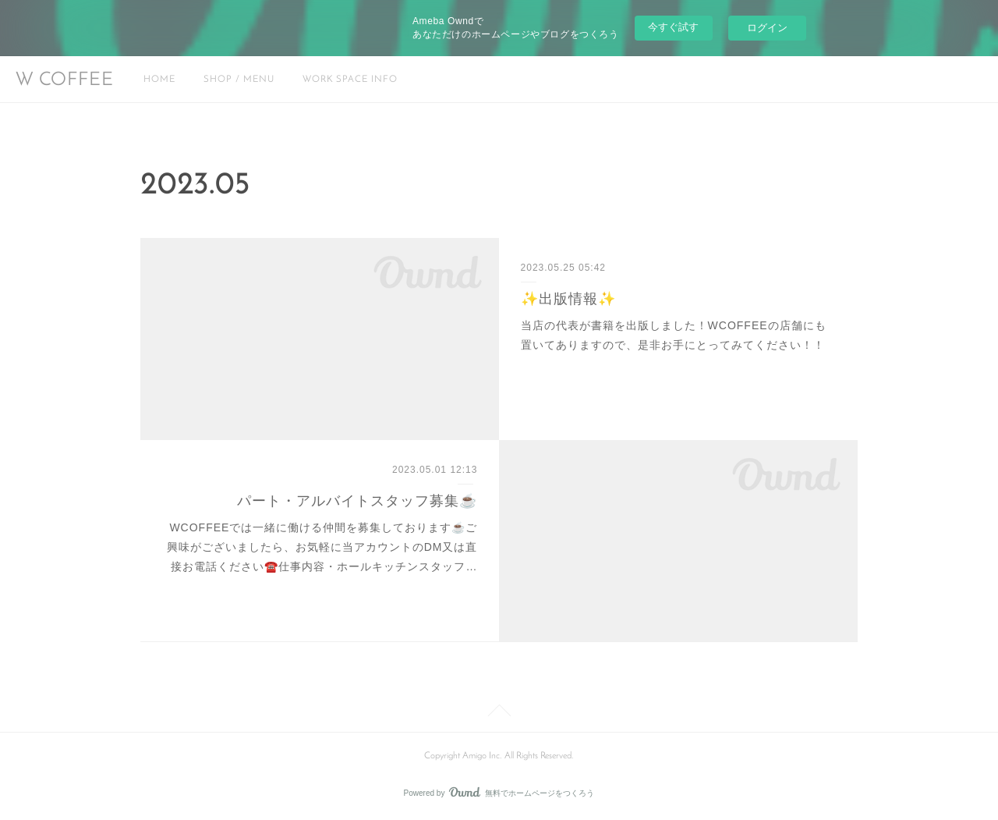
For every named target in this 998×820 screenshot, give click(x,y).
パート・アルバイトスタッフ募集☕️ (357, 501)
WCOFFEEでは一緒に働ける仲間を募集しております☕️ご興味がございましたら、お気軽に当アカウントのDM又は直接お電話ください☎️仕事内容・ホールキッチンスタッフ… (322, 547)
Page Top (499, 713)
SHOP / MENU (238, 79)
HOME (159, 79)
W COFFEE (65, 80)
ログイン (767, 28)
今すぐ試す (673, 27)
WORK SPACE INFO (350, 79)
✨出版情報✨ (568, 299)
